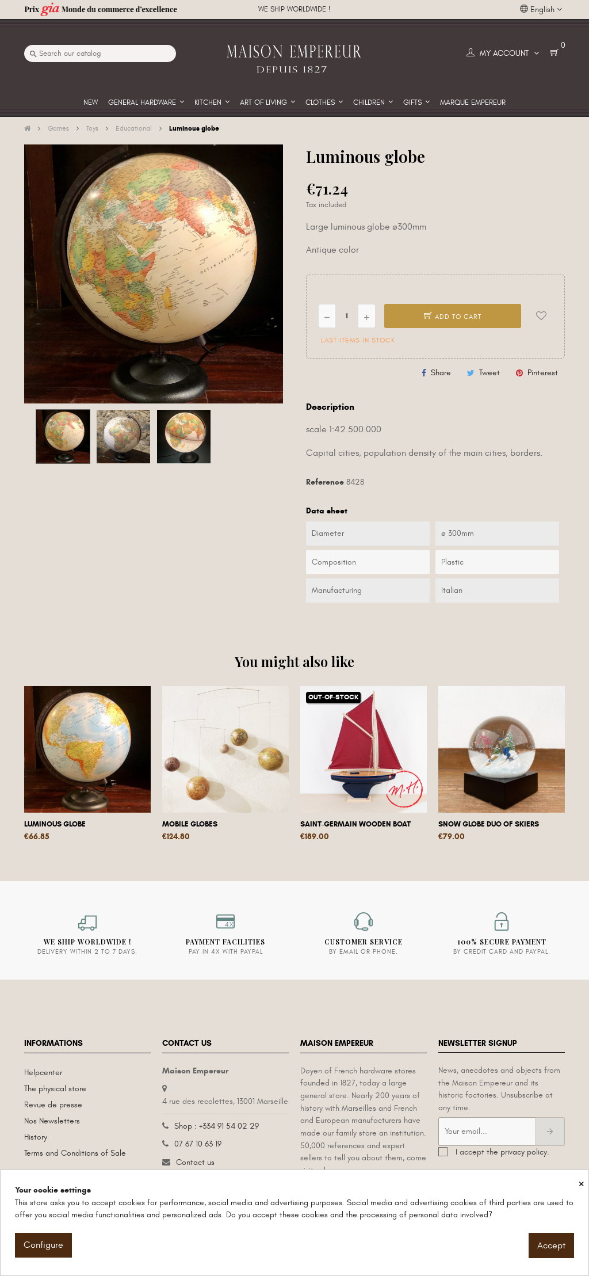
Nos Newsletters (52, 1121)
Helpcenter (43, 1072)
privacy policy (523, 1152)
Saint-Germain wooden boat (355, 824)
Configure (43, 1245)
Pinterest (542, 373)
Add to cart (452, 317)
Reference (325, 482)
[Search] (100, 53)
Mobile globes (189, 824)
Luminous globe (55, 824)
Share (441, 373)
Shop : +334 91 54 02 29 (216, 1126)
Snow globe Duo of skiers (488, 824)
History (35, 1137)
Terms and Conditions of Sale (75, 1153)
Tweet (489, 373)
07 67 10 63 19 (197, 1144)
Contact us (195, 1162)
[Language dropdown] (541, 9)
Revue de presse (53, 1105)
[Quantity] (347, 315)
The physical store (55, 1089)
